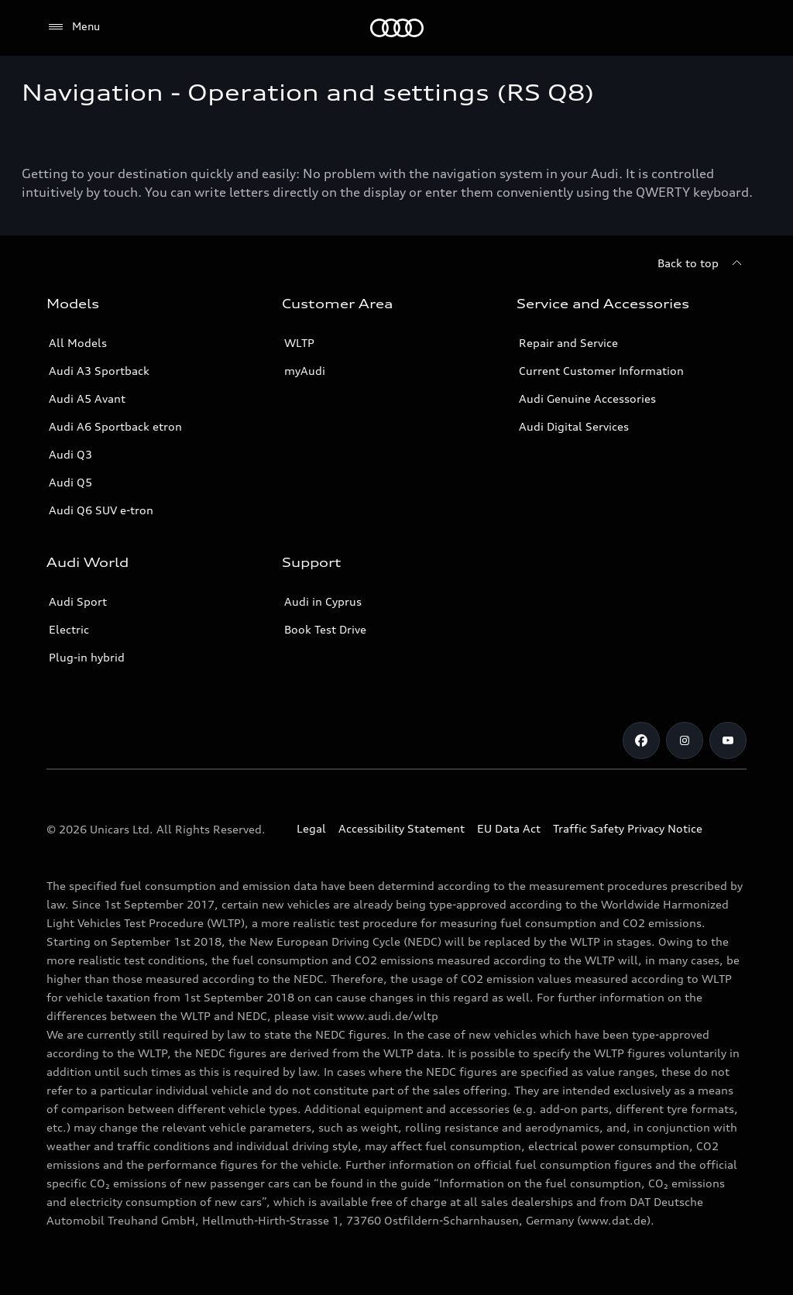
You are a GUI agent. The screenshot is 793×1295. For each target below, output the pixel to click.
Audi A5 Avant (87, 398)
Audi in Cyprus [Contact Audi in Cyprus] (323, 601)
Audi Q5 (70, 482)
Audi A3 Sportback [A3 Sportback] (99, 370)
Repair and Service (568, 342)
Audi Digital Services (574, 426)
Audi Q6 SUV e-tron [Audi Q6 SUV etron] (101, 510)
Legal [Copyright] (311, 828)
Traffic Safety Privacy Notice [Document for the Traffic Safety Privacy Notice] (627, 828)
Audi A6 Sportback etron (115, 426)
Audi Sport (78, 601)
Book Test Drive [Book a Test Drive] (325, 629)
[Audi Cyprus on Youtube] (728, 740)
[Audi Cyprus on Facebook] (641, 740)
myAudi (304, 370)
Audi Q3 (70, 454)
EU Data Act (509, 828)
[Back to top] (702, 263)
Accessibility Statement (401, 828)
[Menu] (73, 27)
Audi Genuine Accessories (587, 398)
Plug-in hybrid (87, 657)
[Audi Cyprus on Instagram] (684, 740)
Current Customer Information (601, 370)
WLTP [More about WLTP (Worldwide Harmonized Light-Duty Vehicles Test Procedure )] (299, 342)
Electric (69, 629)
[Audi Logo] (397, 28)
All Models (78, 342)
